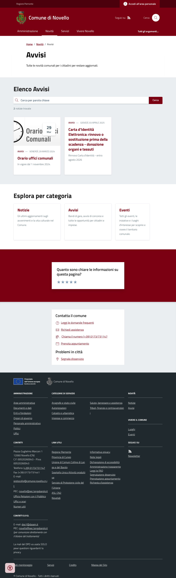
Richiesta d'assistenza (101, 483)
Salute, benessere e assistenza (106, 403)
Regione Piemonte (24, 3)
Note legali (95, 457)
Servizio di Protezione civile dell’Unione (68, 485)
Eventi (131, 434)
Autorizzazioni (59, 408)
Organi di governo (23, 418)
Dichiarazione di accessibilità (105, 462)
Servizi (65, 31)
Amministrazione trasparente (105, 467)
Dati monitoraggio (23, 565)
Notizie (131, 403)
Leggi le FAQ (96, 471)
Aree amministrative (24, 403)
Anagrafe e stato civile (63, 403)
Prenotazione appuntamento (105, 479)
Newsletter (134, 456)
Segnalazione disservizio (102, 475)
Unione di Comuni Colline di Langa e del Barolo (68, 464)
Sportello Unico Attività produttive (68, 474)
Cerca (156, 100)
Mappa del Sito (99, 565)
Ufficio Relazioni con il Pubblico (30, 496)
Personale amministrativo (27, 423)
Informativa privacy (100, 452)
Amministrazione (27, 31)
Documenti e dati (23, 408)
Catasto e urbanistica (63, 413)
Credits (72, 565)
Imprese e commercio (63, 418)
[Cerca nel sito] (154, 18)
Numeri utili (20, 506)
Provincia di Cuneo (61, 457)
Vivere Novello (85, 31)
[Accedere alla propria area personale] (140, 4)
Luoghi (131, 429)
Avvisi (21, 151)
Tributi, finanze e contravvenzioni (107, 410)
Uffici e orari (20, 501)
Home (29, 44)
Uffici (16, 433)
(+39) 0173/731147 (34, 468)
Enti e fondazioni (22, 413)
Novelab (56, 498)
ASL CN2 (56, 493)
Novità (49, 31)
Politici (17, 428)
